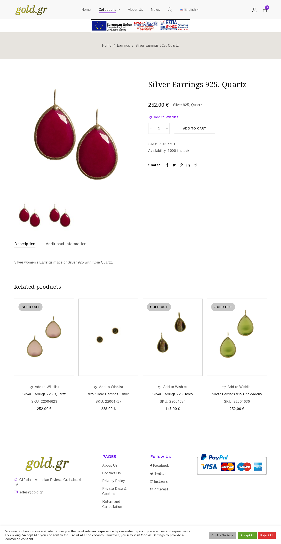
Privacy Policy (113, 482)
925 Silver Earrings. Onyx (108, 395)
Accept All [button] (247, 535)
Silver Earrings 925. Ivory (172, 395)
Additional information (70, 243)
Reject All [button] (266, 535)
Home (106, 45)
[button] (163, 117)
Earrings (123, 45)
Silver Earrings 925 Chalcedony (237, 395)
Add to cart (195, 128)
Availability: (157, 150)
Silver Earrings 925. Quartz (44, 395)
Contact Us (111, 474)
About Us (110, 466)
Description (25, 243)
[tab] (26, 245)
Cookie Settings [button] (222, 535)
